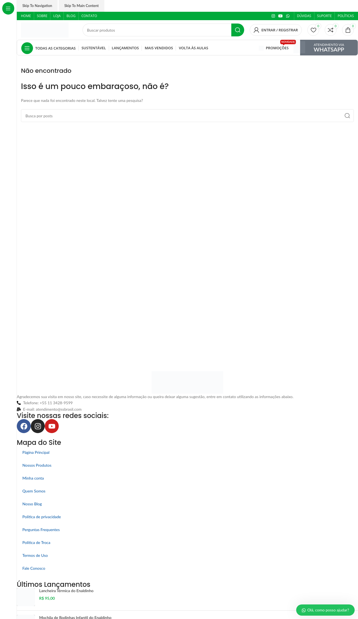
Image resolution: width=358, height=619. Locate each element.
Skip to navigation (37, 5)
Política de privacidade (41, 516)
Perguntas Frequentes (41, 529)
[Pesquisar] (163, 30)
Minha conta (33, 478)
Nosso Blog (32, 503)
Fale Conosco (33, 568)
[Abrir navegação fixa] (48, 48)
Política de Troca (36, 542)
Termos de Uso (35, 555)
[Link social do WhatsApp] (287, 16)
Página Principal (36, 452)
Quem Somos (33, 491)
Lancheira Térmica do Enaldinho (66, 590)
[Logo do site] (45, 29)
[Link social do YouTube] (280, 16)
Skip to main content (81, 5)
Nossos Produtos (36, 465)
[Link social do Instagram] (273, 16)
